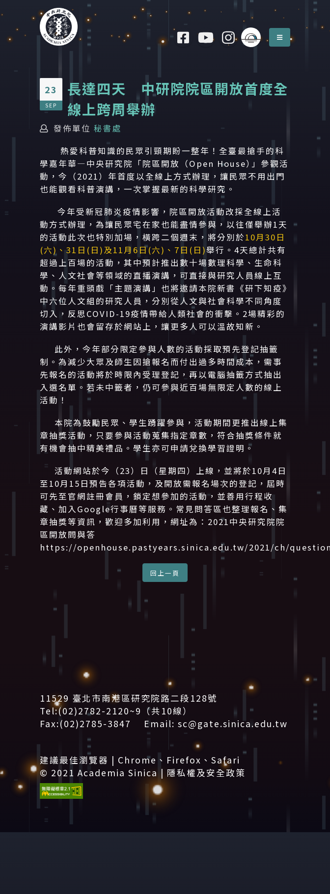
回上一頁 (165, 573)
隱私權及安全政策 (206, 772)
